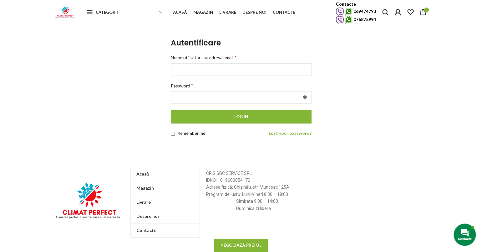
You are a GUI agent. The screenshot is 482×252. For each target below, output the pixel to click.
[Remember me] (173, 141)
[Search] (385, 16)
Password (182, 93)
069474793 (356, 15)
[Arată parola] (305, 105)
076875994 (356, 23)
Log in (241, 124)
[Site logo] (69, 15)
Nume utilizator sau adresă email (204, 65)
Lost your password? (290, 141)
